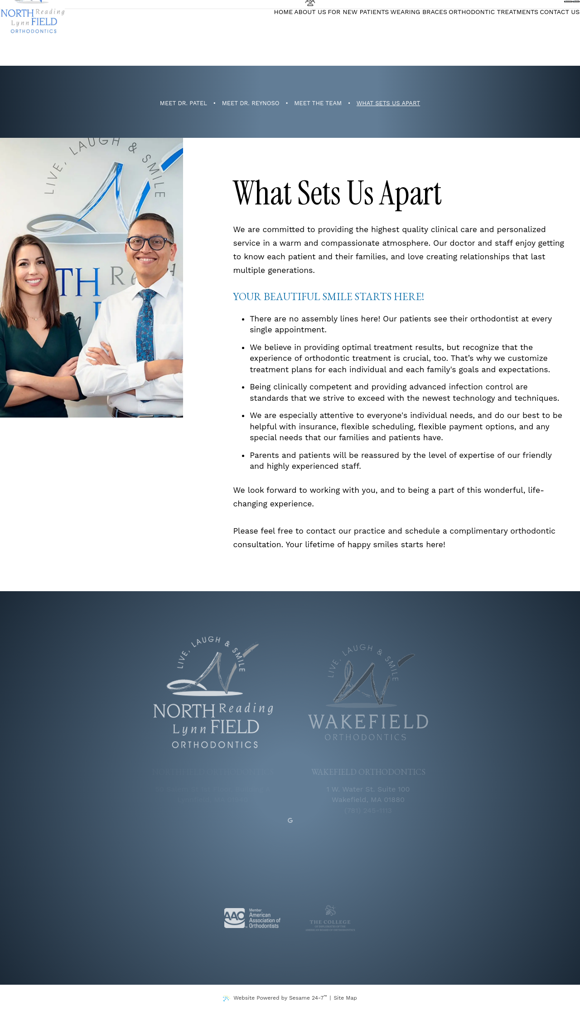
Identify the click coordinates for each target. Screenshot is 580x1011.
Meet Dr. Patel (183, 103)
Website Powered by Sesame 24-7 (280, 997)
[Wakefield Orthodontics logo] (368, 693)
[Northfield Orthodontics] (46, 33)
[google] (290, 820)
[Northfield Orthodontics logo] (213, 693)
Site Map (345, 998)
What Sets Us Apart (388, 103)
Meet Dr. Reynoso (251, 103)
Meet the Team (318, 103)
